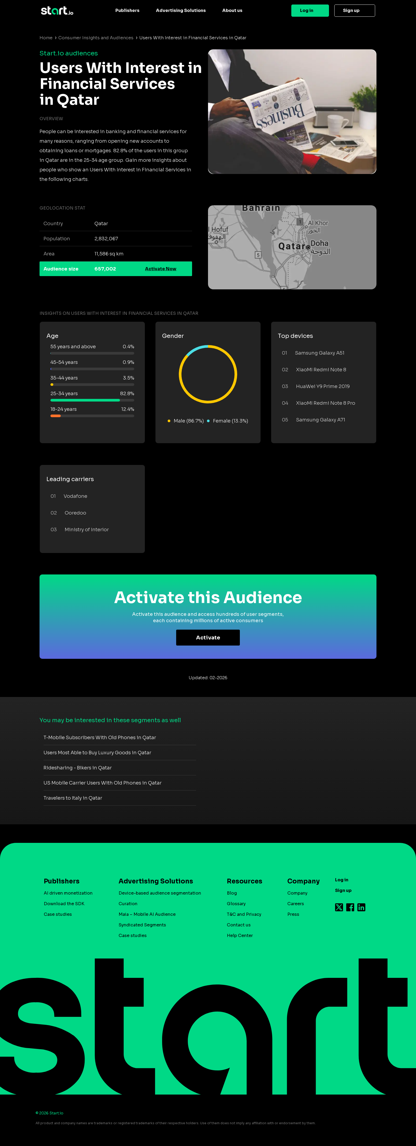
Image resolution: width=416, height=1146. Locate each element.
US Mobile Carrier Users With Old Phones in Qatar (103, 783)
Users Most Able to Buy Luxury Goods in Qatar (97, 753)
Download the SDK (64, 904)
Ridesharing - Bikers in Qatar (78, 768)
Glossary (236, 904)
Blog (232, 893)
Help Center (240, 935)
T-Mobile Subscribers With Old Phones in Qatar (100, 737)
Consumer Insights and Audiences (95, 38)
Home (46, 38)
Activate (208, 637)
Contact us (239, 925)
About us (232, 10)
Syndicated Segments (142, 925)
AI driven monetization (68, 893)
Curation (128, 904)
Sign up (351, 10)
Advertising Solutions (181, 10)
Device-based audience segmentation (160, 893)
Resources (244, 881)
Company (301, 881)
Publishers (127, 10)
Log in (306, 10)
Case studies (58, 914)
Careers (295, 904)
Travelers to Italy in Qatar (73, 798)
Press (293, 914)
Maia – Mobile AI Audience (147, 914)
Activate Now (160, 269)
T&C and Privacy (244, 914)
